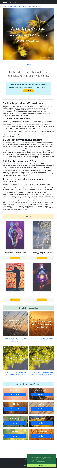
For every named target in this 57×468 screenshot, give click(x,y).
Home (4, 6)
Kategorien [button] (16, 2)
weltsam (6, 2)
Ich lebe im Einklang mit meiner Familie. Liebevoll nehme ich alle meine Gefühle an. (42, 340)
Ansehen (15, 395)
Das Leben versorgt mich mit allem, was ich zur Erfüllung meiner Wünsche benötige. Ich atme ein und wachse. (15, 374)
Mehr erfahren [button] (41, 461)
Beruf (28, 64)
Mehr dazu (15, 258)
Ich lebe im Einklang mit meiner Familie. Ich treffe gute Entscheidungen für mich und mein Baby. (15, 340)
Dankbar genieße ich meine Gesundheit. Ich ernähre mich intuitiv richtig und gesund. (42, 374)
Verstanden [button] (41, 465)
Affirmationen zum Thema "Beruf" (17, 6)
